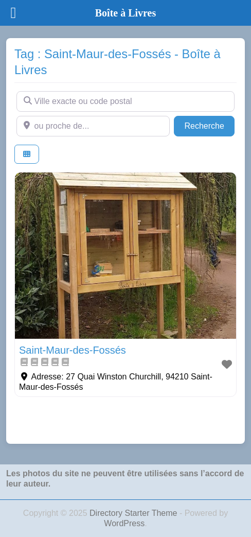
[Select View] (26, 154)
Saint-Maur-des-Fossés (72, 350)
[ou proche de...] (93, 126)
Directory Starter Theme (134, 513)
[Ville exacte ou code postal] (125, 101)
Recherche (209, 124)
